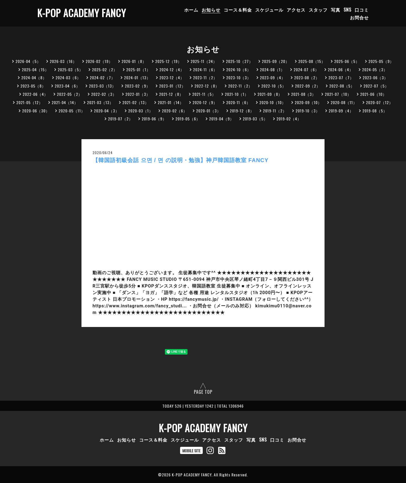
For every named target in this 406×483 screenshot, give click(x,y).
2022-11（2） (240, 86)
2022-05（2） (69, 94)
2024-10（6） (238, 69)
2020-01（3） (208, 111)
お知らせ (211, 9)
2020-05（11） (72, 111)
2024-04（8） (34, 77)
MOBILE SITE (191, 450)
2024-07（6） (306, 69)
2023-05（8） (33, 86)
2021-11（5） (204, 94)
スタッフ (318, 9)
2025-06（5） (347, 61)
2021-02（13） (135, 102)
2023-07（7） (341, 77)
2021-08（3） (303, 94)
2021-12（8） (171, 94)
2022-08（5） (342, 86)
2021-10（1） (237, 94)
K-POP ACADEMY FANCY (81, 13)
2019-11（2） (275, 111)
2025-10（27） (239, 61)
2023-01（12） (172, 86)
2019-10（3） (308, 111)
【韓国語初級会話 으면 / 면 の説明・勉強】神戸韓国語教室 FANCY (180, 160)
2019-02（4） (288, 119)
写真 (335, 9)
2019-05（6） (187, 119)
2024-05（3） (374, 69)
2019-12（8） (242, 111)
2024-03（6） (68, 77)
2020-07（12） (379, 102)
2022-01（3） (137, 94)
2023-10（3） (238, 77)
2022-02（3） (104, 94)
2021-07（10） (338, 94)
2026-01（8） (134, 61)
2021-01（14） (171, 102)
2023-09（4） (272, 77)
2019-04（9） (221, 119)
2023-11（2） (205, 77)
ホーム (191, 9)
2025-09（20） (275, 61)
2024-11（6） (205, 69)
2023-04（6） (67, 86)
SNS (347, 9)
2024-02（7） (102, 77)
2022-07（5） (376, 86)
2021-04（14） (65, 102)
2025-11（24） (204, 61)
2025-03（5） (70, 69)
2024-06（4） (340, 69)
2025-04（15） (35, 69)
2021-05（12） (29, 102)
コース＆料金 (238, 9)
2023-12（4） (171, 77)
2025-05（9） (381, 61)
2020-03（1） (140, 111)
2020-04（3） (106, 111)
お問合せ (359, 17)
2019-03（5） (255, 119)
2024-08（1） (272, 69)
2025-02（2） (104, 69)
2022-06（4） (35, 94)
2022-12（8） (206, 86)
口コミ (362, 9)
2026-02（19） (99, 61)
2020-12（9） (205, 102)
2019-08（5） (374, 111)
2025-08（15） (311, 61)
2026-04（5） (28, 61)
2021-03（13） (100, 102)
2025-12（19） (168, 61)
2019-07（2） (120, 119)
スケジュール (269, 9)
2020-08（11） (344, 102)
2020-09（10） (308, 102)
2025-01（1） (138, 69)
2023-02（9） (137, 86)
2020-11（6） (238, 102)
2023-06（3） (375, 77)
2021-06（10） (373, 94)
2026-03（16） (63, 61)
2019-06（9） (154, 119)
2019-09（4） (341, 111)
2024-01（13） (137, 77)
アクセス (296, 9)
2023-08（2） (307, 77)
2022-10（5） (273, 86)
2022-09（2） (307, 86)
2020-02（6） (174, 111)
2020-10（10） (272, 102)
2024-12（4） (171, 69)
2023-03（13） (102, 86)
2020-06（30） (36, 111)
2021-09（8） (269, 94)
